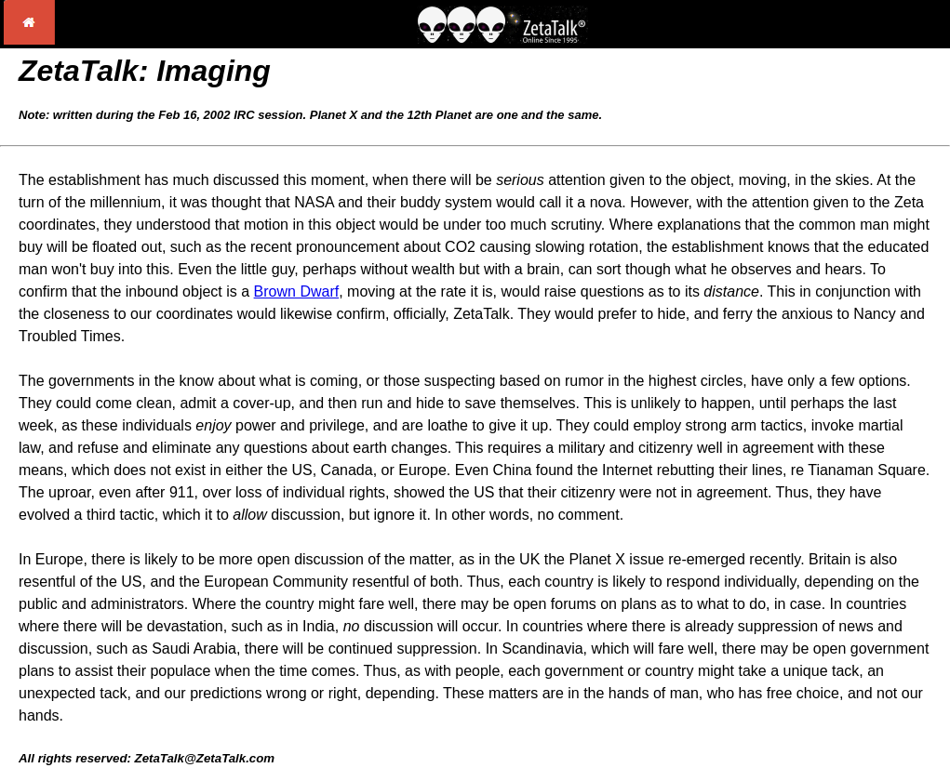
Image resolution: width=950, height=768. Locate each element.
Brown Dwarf (297, 291)
